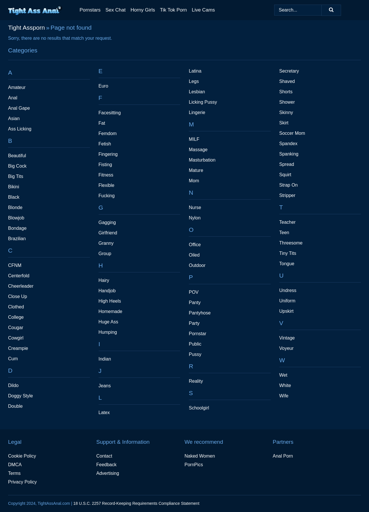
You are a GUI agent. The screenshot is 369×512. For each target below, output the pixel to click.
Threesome (291, 242)
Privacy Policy (22, 481)
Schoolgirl (199, 407)
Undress (288, 290)
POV (194, 292)
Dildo (13, 385)
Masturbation (202, 160)
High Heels (110, 301)
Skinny (286, 112)
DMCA (15, 464)
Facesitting (110, 112)
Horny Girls (143, 10)
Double (15, 406)
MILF (194, 139)
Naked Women (199, 456)
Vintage (287, 337)
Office (195, 244)
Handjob (107, 290)
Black (13, 197)
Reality (196, 381)
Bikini (13, 186)
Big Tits (15, 176)
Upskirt (286, 311)
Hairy (104, 280)
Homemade (111, 311)
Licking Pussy (203, 102)
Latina (195, 71)
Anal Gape (19, 108)
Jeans (105, 385)
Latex (104, 412)
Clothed (16, 306)
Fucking (107, 195)
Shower (287, 102)
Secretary (289, 71)
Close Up (17, 296)
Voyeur (286, 348)
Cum (13, 358)
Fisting (105, 164)
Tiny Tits (287, 253)
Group (105, 253)
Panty (195, 302)
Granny (106, 243)
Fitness (106, 174)
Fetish (105, 143)
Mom (194, 180)
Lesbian (197, 91)
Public (195, 344)
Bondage (17, 228)
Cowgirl (15, 337)
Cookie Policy (22, 456)
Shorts (286, 91)
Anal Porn (283, 456)
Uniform (287, 300)
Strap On (288, 185)
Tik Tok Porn (173, 10)
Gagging (107, 222)
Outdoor (197, 265)
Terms (14, 473)
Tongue (287, 263)
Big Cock (17, 166)
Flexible (106, 185)
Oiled (194, 255)
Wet (283, 375)
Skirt (284, 122)
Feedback (106, 464)
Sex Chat (116, 10)
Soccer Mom (292, 133)
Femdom (108, 133)
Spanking (289, 153)
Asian (14, 118)
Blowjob (16, 217)
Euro (103, 86)
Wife (284, 395)
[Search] (331, 10)
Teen (284, 232)
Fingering (108, 154)
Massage (198, 149)
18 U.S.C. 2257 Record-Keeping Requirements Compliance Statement (136, 503)
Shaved (287, 81)
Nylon (195, 217)
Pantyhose (200, 312)
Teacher (287, 222)
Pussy (195, 354)
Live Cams (203, 10)
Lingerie (197, 112)
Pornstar (197, 333)
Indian (105, 358)
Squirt (285, 174)
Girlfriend (108, 232)
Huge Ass (108, 321)
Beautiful (17, 155)
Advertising (107, 473)
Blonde (15, 207)
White (285, 385)
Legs (194, 81)
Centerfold (18, 275)
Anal (12, 97)
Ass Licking (19, 128)
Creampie (18, 348)
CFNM (14, 265)
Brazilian (17, 238)
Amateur (16, 87)
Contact (104, 456)
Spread (286, 164)
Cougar (15, 327)
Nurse (195, 207)
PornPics (193, 464)
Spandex (288, 143)
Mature (196, 170)
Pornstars (90, 10)
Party (194, 323)
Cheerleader (20, 286)
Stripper (287, 195)
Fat (102, 123)
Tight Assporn (26, 27)
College (16, 317)
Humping (108, 332)
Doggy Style (20, 395)
